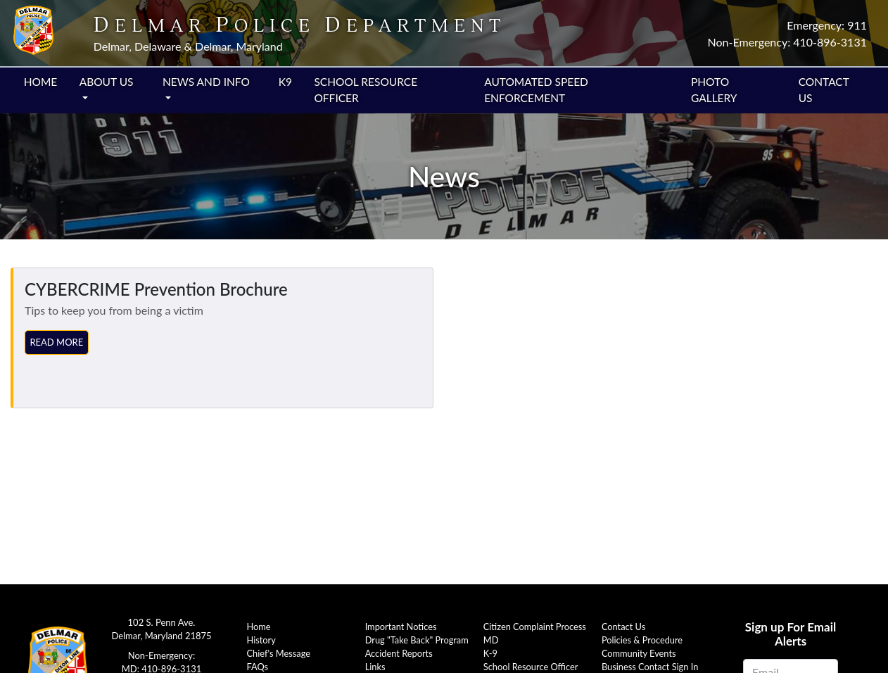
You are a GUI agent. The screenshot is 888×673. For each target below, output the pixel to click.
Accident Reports (399, 653)
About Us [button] (107, 81)
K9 (285, 81)
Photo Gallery (714, 89)
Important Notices (401, 626)
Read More (56, 342)
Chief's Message (278, 653)
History (261, 640)
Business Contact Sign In (650, 666)
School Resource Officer (365, 89)
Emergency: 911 (827, 25)
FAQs (258, 666)
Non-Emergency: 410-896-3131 (787, 42)
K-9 (490, 653)
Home (41, 81)
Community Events (639, 653)
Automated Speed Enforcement (536, 89)
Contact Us (824, 89)
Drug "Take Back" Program (417, 640)
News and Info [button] (206, 81)
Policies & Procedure (642, 640)
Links (375, 666)
